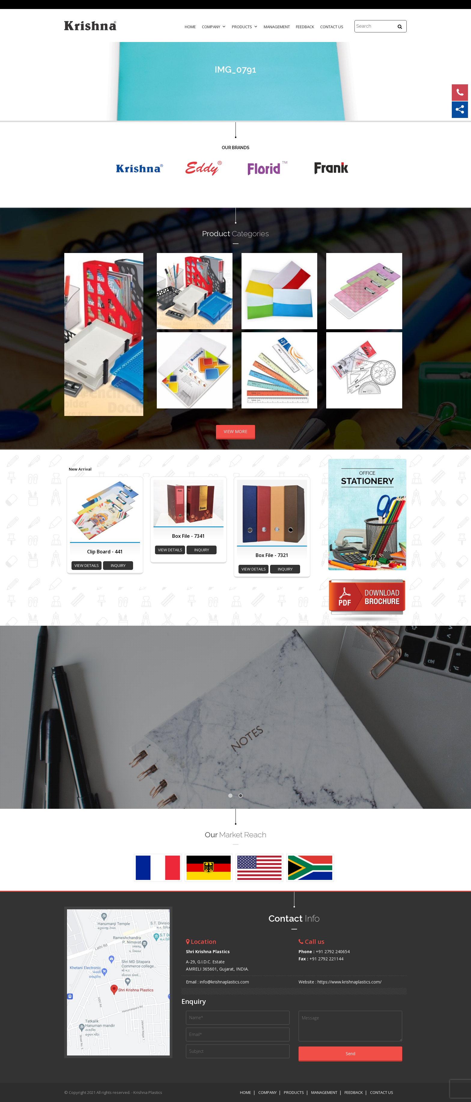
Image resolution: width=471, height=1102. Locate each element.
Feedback (305, 26)
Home (190, 26)
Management (277, 26)
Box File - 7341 (188, 536)
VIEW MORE (235, 431)
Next (135, 334)
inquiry (118, 565)
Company (214, 26)
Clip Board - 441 (105, 551)
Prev (72, 334)
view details (86, 565)
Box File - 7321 (272, 555)
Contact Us (331, 26)
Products (245, 26)
